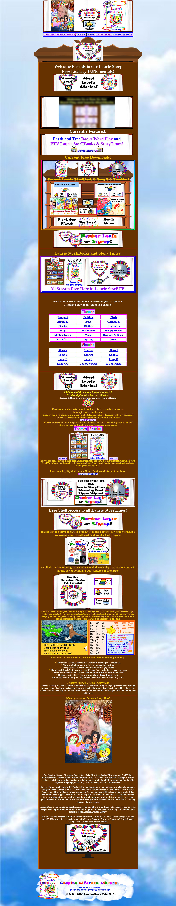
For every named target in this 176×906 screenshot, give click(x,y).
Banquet (63, 317)
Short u (88, 354)
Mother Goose (62, 334)
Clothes (88, 326)
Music (88, 334)
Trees (113, 339)
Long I (88, 359)
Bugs (88, 321)
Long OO (63, 363)
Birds (113, 317)
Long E (62, 359)
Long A (113, 354)
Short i (113, 350)
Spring (88, 339)
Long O (113, 359)
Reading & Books (113, 334)
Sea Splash (62, 339)
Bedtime (88, 317)
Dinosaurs (113, 326)
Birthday (62, 321)
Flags (63, 330)
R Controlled (113, 363)
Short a (62, 350)
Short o (62, 354)
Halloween (88, 330)
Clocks (63, 326)
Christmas (113, 321)
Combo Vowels (88, 363)
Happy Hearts (113, 330)
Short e (88, 350)
